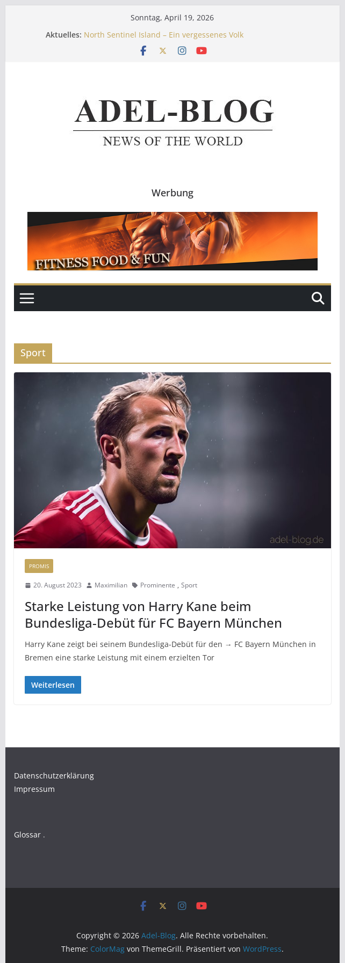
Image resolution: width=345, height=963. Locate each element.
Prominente (157, 585)
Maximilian (111, 585)
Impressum (34, 789)
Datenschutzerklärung (54, 775)
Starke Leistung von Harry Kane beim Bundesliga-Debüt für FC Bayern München (153, 614)
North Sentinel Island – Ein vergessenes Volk (163, 35)
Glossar (27, 834)
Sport (189, 585)
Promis (39, 566)
